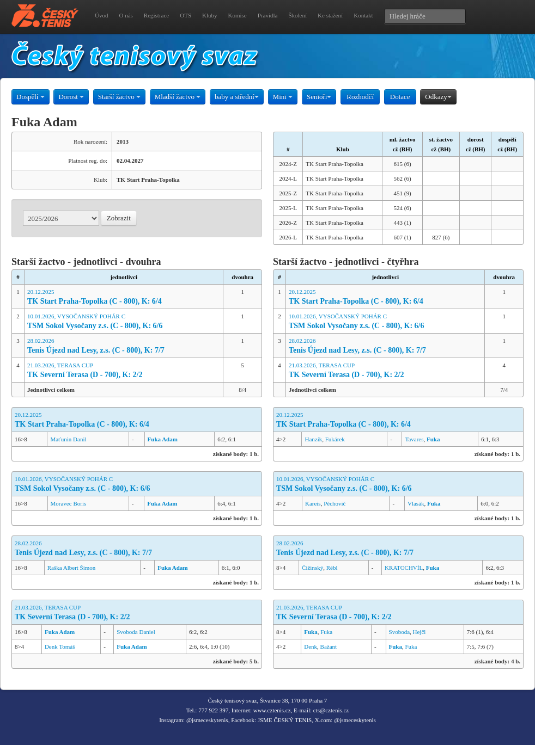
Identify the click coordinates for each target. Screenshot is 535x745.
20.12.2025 (124, 297)
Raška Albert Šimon (71, 567)
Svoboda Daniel (136, 632)
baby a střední (237, 97)
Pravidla (268, 15)
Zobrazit (119, 218)
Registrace (156, 15)
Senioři (319, 97)
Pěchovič (334, 503)
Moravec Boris (69, 503)
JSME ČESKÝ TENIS (285, 720)
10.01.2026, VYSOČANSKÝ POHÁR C (124, 322)
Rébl (332, 567)
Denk (310, 646)
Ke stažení (330, 15)
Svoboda (399, 632)
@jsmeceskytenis (207, 720)
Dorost (71, 97)
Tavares (414, 439)
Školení (297, 15)
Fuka (326, 632)
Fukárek (335, 439)
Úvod (101, 15)
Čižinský (312, 567)
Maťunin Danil (68, 439)
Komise (237, 15)
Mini (283, 97)
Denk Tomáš (60, 646)
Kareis (313, 503)
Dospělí (30, 97)
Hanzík (313, 439)
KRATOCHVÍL (404, 567)
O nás (125, 15)
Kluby (209, 15)
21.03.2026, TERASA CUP (124, 371)
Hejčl (419, 632)
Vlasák (416, 503)
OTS (185, 15)
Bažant (328, 646)
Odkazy (438, 97)
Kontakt (363, 15)
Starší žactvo (119, 97)
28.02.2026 (124, 346)
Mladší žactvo (178, 97)
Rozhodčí (360, 97)
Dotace (400, 97)
